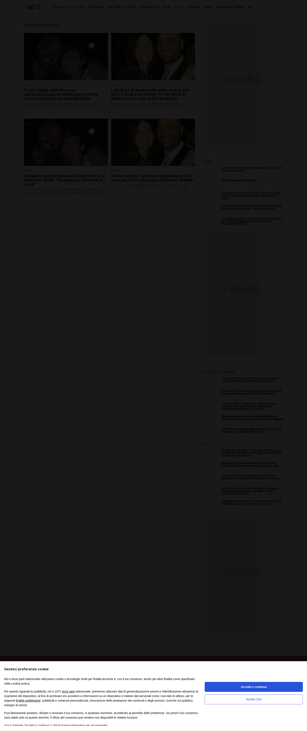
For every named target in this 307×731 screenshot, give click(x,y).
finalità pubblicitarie (28, 700)
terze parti (68, 691)
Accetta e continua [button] (254, 687)
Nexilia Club (254, 699)
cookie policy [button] (20, 683)
